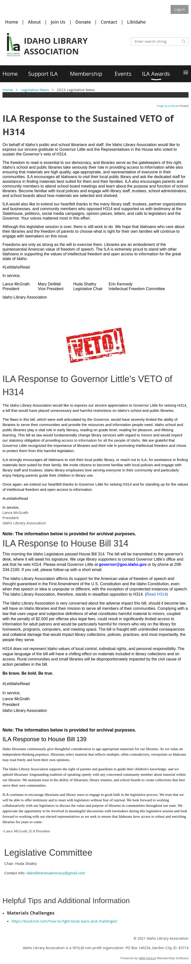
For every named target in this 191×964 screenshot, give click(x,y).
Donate (83, 22)
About (34, 22)
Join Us (58, 22)
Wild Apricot (147, 958)
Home (11, 22)
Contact (109, 22)
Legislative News (35, 89)
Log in (179, 9)
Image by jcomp (166, 106)
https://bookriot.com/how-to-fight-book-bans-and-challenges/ (64, 921)
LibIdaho (136, 22)
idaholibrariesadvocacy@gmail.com (55, 873)
